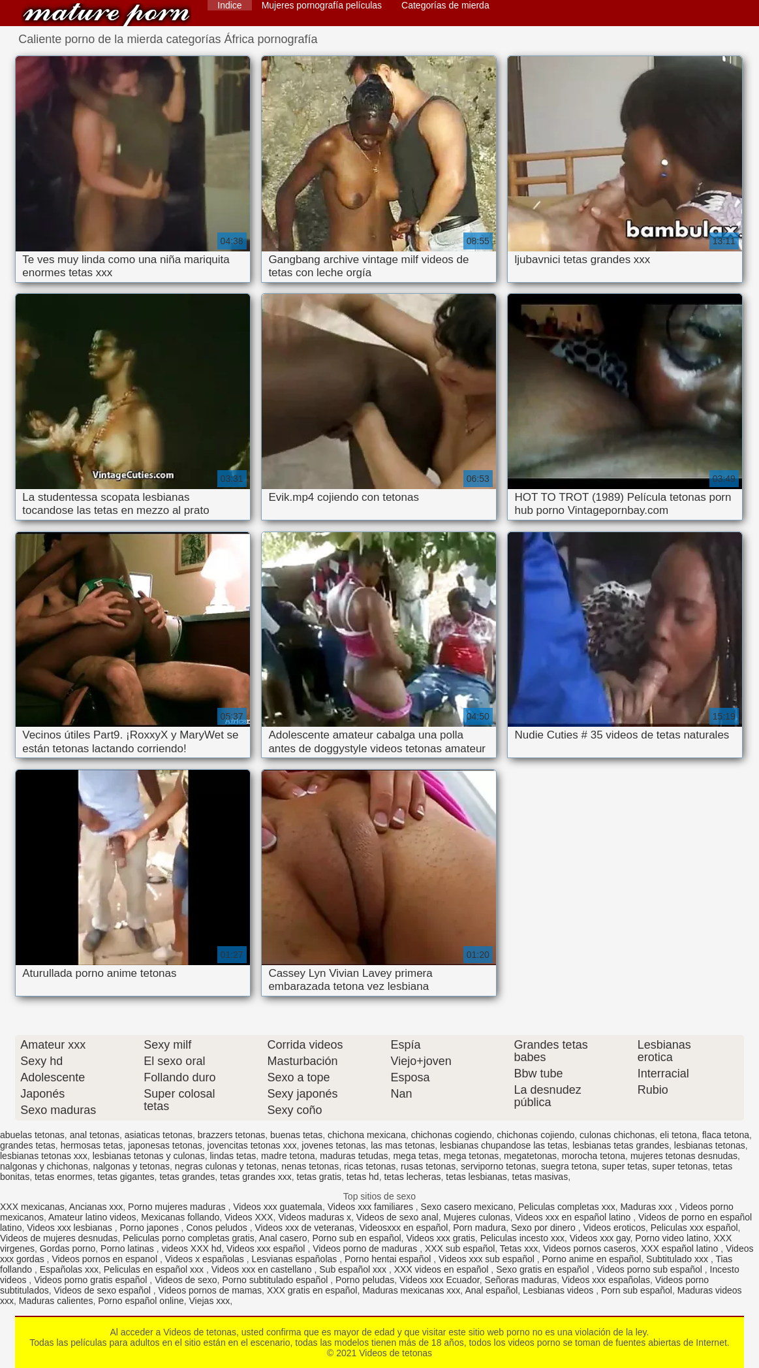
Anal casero (283, 1238)
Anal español (491, 1290)
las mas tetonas (403, 1145)
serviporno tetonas (498, 1166)
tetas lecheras (412, 1176)
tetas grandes (187, 1176)
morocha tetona (593, 1156)
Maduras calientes (56, 1301)
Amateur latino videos (92, 1217)
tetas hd (363, 1176)
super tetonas (679, 1166)
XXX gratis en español (312, 1290)
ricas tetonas (369, 1166)
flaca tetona (725, 1135)
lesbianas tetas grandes (620, 1145)
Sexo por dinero (544, 1227)
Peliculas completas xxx (566, 1206)
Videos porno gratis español (91, 1280)
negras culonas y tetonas (226, 1166)
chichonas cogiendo (451, 1135)
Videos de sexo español (103, 1290)
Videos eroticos (614, 1227)
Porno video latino (671, 1238)
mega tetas (415, 1156)
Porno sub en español (356, 1238)
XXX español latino (680, 1248)
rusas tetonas (428, 1166)
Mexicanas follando (180, 1217)
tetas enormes (64, 1176)
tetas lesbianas (476, 1176)
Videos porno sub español (650, 1269)
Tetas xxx (519, 1248)
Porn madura (479, 1227)
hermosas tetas (92, 1145)
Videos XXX (249, 1217)
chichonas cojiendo (535, 1135)
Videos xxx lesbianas (70, 1227)
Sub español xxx (354, 1269)
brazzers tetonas (232, 1135)
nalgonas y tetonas (131, 1166)
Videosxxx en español (404, 1227)
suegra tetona (569, 1166)
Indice (229, 5)
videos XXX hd (191, 1248)
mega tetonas (471, 1156)
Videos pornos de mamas (210, 1290)
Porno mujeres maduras (178, 1206)
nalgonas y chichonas (44, 1166)
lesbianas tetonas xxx (43, 1156)
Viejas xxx (209, 1301)
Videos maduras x (314, 1217)
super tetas (624, 1166)
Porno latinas (129, 1248)
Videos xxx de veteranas (304, 1227)
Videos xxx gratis (440, 1238)
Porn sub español (636, 1290)
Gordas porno (68, 1248)
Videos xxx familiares (372, 1206)
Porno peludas (364, 1280)
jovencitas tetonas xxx (252, 1145)
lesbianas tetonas (709, 1145)
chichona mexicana (367, 1135)
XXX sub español (460, 1248)
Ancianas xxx (96, 1206)
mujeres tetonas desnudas (683, 1156)
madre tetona (288, 1156)
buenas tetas (296, 1135)
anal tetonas (94, 1135)
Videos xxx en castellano (263, 1269)
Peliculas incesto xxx (522, 1238)
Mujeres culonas (476, 1217)
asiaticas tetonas (159, 1135)
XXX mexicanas (32, 1206)
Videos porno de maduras (366, 1248)
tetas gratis (319, 1176)
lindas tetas (232, 1156)
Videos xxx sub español (488, 1259)
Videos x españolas (206, 1259)
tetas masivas (540, 1176)
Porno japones (150, 1227)
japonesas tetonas (165, 1145)
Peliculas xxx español (694, 1227)
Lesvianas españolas (296, 1259)
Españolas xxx (69, 1269)
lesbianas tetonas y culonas (149, 1156)
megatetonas (530, 1156)
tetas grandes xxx (256, 1176)
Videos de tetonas (106, 14)
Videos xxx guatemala (277, 1206)
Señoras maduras (521, 1280)
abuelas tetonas (32, 1135)
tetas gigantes (125, 1176)
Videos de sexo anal (397, 1217)
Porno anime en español (592, 1259)
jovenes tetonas (333, 1145)
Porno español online (141, 1301)
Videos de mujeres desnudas (58, 1238)
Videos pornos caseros (589, 1248)
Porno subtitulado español (276, 1280)
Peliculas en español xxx (155, 1269)
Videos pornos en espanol (106, 1259)
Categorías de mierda (445, 5)
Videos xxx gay (600, 1238)
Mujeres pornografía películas (322, 5)
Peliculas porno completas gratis (189, 1238)
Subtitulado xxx (678, 1259)
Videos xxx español (266, 1248)
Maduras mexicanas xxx (411, 1290)
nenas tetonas (310, 1166)
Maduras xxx (647, 1206)
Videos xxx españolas (606, 1280)
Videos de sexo (186, 1280)
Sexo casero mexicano (467, 1206)
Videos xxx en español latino (574, 1217)
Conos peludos (217, 1227)
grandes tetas (27, 1145)
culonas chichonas (617, 1135)
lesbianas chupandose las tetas (503, 1145)
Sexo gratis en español (543, 1269)
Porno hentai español (389, 1259)
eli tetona (678, 1135)
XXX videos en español (442, 1269)
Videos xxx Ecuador (439, 1280)
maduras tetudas (354, 1156)
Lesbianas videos (559, 1290)
